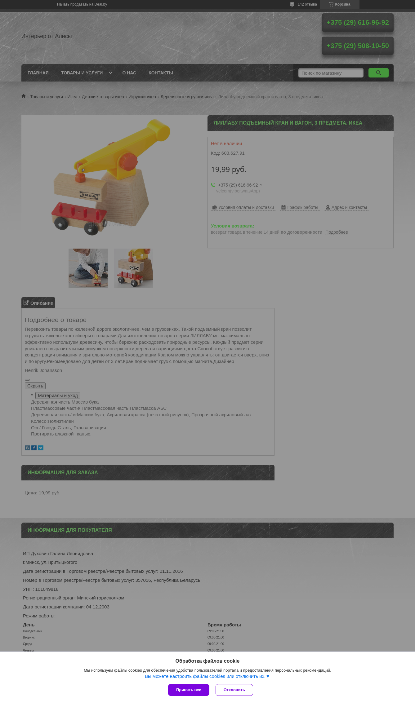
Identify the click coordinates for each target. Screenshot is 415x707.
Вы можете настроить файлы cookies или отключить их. (205, 676)
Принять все (188, 689)
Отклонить (234, 689)
